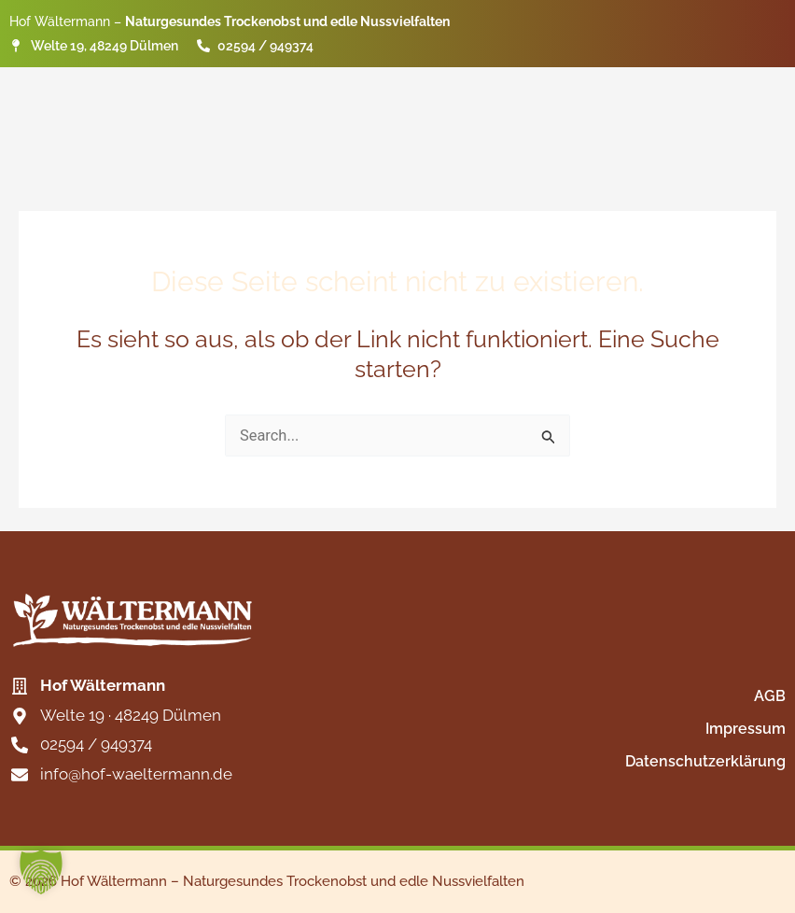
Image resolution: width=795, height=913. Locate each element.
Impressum (745, 728)
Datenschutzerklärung (705, 761)
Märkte (641, 93)
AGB (770, 696)
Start (442, 93)
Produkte (538, 93)
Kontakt (739, 93)
